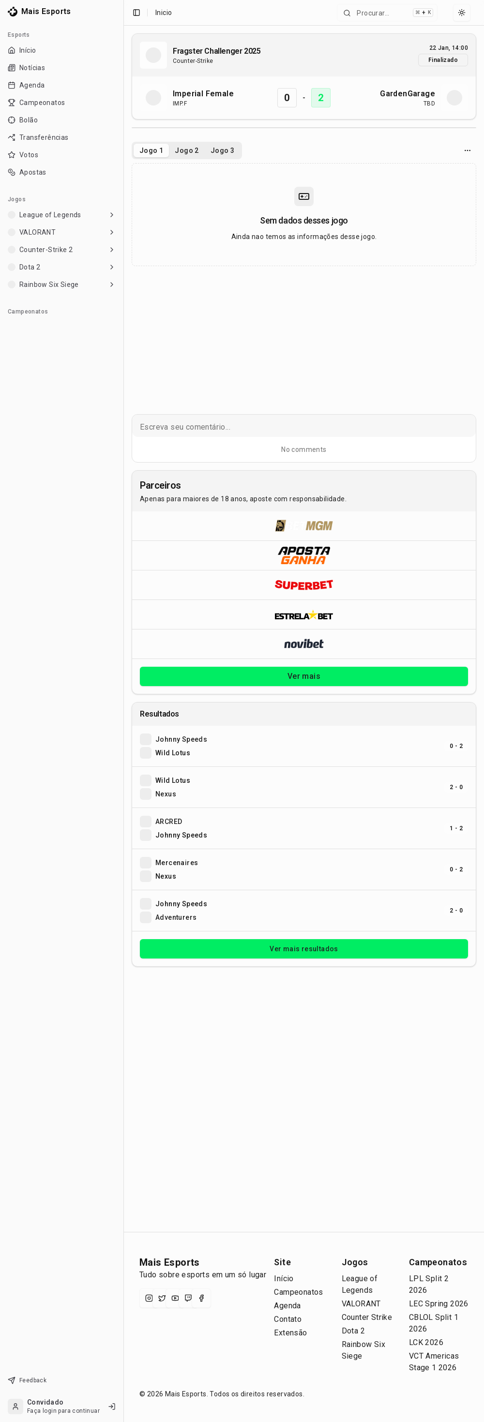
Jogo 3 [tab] (222, 150)
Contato (288, 1319)
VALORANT (361, 1303)
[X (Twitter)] (162, 1298)
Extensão (290, 1332)
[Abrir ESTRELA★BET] (304, 614)
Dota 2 (353, 1330)
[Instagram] (149, 1298)
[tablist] (187, 150)
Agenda (287, 1305)
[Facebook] (201, 1298)
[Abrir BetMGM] (304, 525)
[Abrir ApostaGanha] (304, 555)
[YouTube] (175, 1298)
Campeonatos (298, 1292)
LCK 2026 (426, 1342)
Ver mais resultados (304, 949)
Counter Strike (367, 1317)
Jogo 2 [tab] (186, 150)
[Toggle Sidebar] (119, 711)
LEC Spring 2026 (439, 1303)
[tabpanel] (304, 214)
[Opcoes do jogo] (467, 150)
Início (283, 1278)
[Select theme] (461, 12)
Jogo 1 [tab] (151, 150)
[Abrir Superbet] (304, 584)
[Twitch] (188, 1298)
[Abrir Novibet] (304, 644)
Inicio (163, 12)
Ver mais (303, 676)
